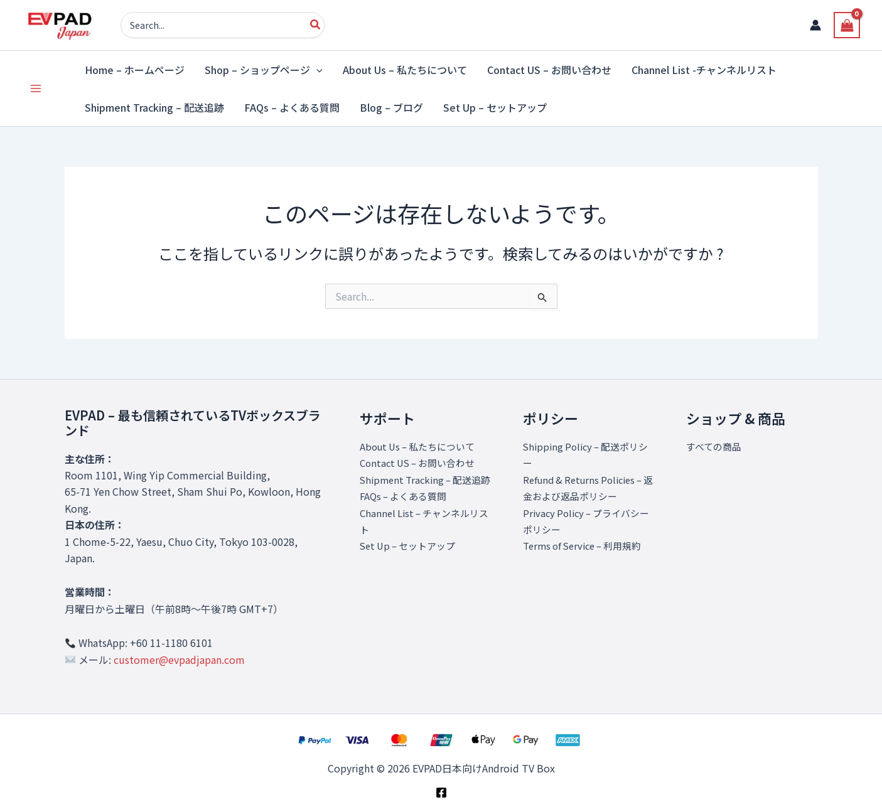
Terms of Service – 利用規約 (587, 545)
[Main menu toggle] (36, 88)
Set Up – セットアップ (411, 562)
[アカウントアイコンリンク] (815, 25)
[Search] (316, 25)
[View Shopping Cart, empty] (847, 25)
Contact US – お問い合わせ (422, 462)
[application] (316, 69)
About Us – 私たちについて (422, 446)
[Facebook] (441, 792)
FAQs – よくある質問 (406, 512)
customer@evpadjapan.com (179, 659)
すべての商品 (715, 446)
